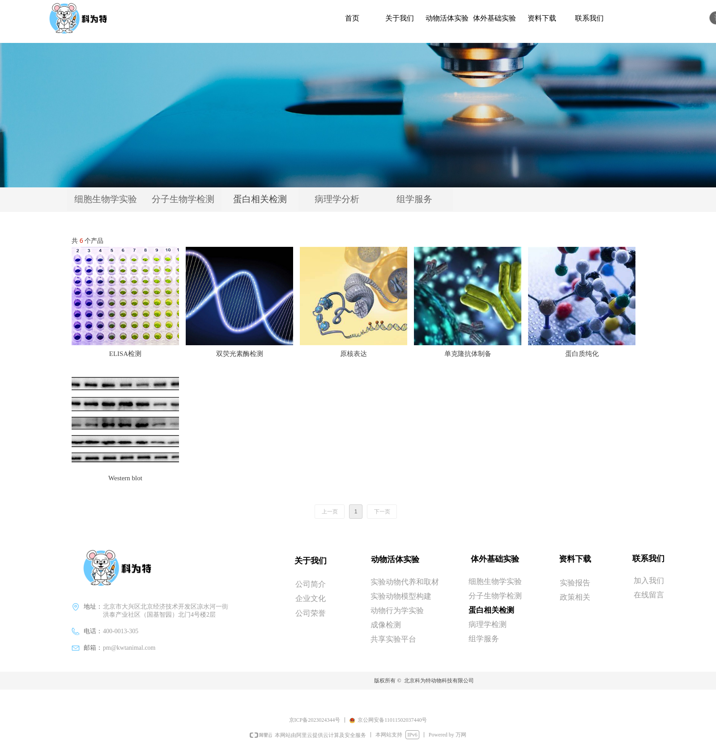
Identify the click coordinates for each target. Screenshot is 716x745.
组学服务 (414, 199)
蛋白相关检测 (260, 199)
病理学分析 (337, 199)
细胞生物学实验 (105, 199)
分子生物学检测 (183, 199)
